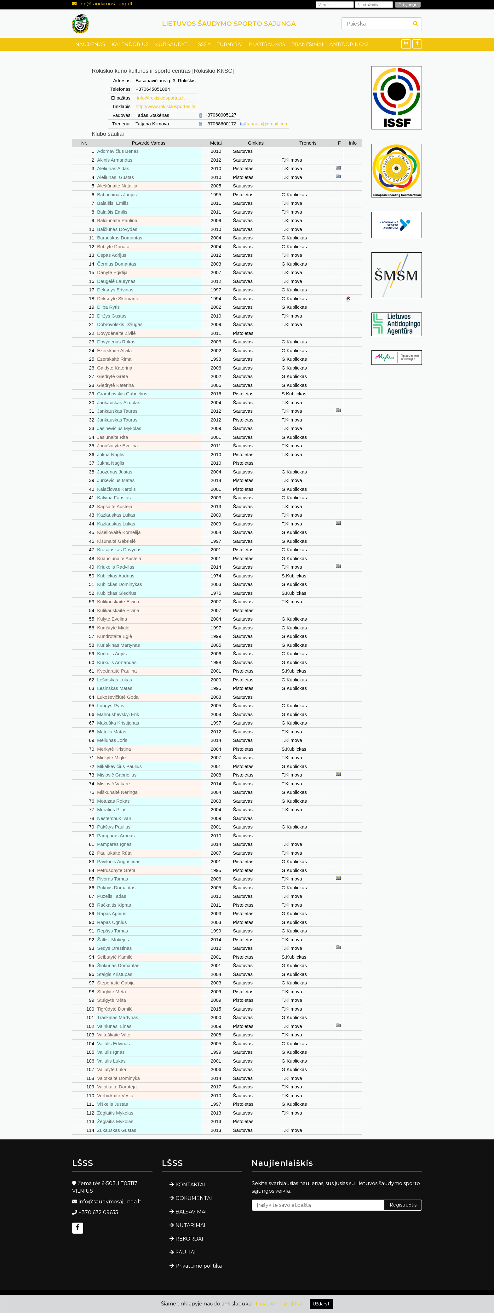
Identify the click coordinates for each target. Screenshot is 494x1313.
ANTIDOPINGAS (349, 44)
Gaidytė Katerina (114, 367)
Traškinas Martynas (117, 1017)
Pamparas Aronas (116, 835)
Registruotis (403, 1205)
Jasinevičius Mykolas (119, 428)
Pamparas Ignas (114, 844)
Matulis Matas (111, 731)
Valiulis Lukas (111, 1061)
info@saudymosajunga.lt (105, 4)
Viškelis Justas (112, 1104)
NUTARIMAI (190, 1225)
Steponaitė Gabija (116, 982)
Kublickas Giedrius (116, 593)
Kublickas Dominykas (119, 584)
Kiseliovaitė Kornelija (119, 532)
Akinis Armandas (114, 160)
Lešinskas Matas (114, 688)
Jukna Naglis (110, 454)
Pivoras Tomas (112, 878)
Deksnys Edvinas (115, 289)
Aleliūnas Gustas (115, 177)
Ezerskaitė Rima (114, 359)
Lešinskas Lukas (114, 679)
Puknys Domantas (116, 887)
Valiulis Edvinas (113, 1043)
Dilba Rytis (108, 307)
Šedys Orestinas (114, 948)
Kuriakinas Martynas (118, 645)
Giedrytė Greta (112, 376)
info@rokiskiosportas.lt (160, 97)
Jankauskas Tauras (117, 411)
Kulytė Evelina (112, 619)
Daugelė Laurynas (116, 281)
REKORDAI (189, 1239)
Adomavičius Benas (118, 151)
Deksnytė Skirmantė (118, 298)
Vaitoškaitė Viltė (113, 1034)
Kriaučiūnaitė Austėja (119, 558)
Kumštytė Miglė (113, 627)
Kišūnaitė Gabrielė (116, 541)
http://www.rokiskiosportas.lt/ (165, 106)
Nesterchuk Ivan (114, 818)
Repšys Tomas (112, 930)
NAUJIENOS (90, 44)
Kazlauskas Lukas (116, 515)
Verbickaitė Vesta (115, 1095)
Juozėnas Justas (114, 471)
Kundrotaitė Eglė (114, 636)
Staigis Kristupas (114, 974)
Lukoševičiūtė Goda (118, 697)
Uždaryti (321, 1304)
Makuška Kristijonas (118, 722)
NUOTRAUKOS (267, 44)
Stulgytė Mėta (111, 1000)
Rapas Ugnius (112, 922)
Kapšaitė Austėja (114, 506)
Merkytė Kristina (114, 749)
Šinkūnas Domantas (118, 965)
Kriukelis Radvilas (115, 567)
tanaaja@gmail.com (268, 123)
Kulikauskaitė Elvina (118, 601)
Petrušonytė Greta (116, 870)
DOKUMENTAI (193, 1198)
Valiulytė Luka (111, 1069)
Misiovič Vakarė (113, 783)
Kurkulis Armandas (116, 662)
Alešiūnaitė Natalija (117, 185)
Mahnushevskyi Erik (118, 714)
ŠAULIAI (185, 1252)
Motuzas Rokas (113, 801)
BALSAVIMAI (191, 1212)
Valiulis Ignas (110, 1052)
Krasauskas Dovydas (119, 549)
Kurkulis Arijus (112, 653)
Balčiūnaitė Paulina (117, 220)
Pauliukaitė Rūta (114, 853)
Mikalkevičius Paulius (119, 766)
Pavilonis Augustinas (119, 861)
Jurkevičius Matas (116, 480)
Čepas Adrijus (111, 255)
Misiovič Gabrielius (116, 774)
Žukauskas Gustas (116, 1130)
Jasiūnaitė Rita (112, 437)
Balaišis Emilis (113, 203)
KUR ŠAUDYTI (172, 44)
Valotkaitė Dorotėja (117, 1086)
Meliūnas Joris (112, 740)
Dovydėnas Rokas (116, 341)
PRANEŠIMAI (307, 44)
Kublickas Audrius (115, 575)
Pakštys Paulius (113, 826)
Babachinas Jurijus (117, 194)
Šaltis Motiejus (113, 939)
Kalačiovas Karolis (116, 489)
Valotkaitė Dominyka (118, 1078)
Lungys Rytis (110, 705)
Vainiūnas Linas (114, 1026)
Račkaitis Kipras (114, 905)
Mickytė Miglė (111, 757)
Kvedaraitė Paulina (117, 671)
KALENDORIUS (130, 44)
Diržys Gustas (111, 315)
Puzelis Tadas (111, 896)
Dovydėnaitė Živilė (116, 333)
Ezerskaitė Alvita (114, 350)
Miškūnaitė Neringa (117, 792)
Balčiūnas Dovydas (117, 229)
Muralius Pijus (111, 809)
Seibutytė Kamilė (115, 957)
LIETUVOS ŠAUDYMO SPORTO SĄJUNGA (229, 23)
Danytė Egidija (112, 272)
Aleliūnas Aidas (113, 168)
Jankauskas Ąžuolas (118, 402)
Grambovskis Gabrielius (122, 393)
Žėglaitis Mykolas (115, 1112)
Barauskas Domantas (119, 237)
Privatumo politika (198, 1266)
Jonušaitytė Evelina (117, 445)
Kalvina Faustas (114, 497)
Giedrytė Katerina (115, 385)
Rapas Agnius (111, 913)
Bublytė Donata (113, 246)
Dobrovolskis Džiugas (119, 324)
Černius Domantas (116, 264)
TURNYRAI (230, 44)
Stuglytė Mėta (111, 991)
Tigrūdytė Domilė (115, 1009)
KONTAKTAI (190, 1185)
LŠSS (201, 44)
